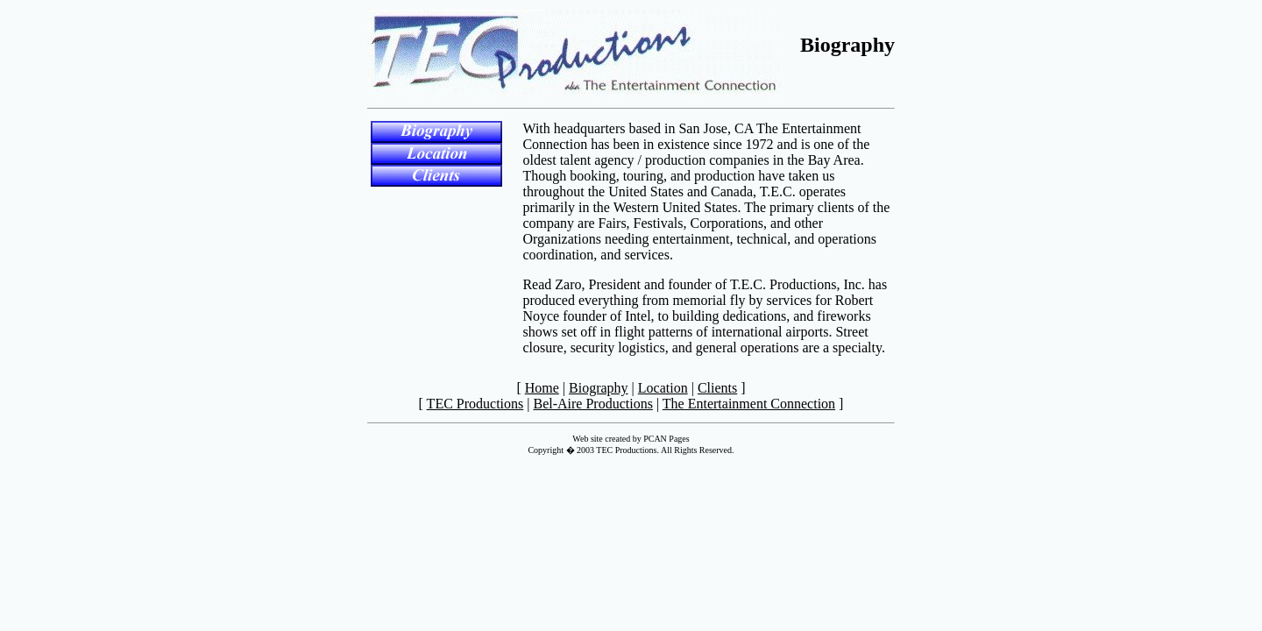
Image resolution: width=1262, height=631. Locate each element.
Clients (717, 387)
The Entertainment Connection (749, 403)
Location (663, 387)
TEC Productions (475, 403)
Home (542, 387)
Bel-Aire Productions (592, 403)
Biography (598, 387)
